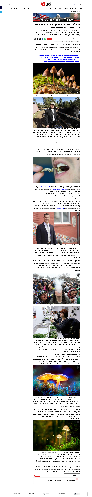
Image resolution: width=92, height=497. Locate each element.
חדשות (78, 11)
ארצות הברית (60, 41)
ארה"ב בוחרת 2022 (67, 41)
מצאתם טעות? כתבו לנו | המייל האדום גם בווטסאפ (72, 473)
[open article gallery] (56, 78)
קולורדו (56, 41)
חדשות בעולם (73, 11)
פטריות (72, 41)
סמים (75, 41)
